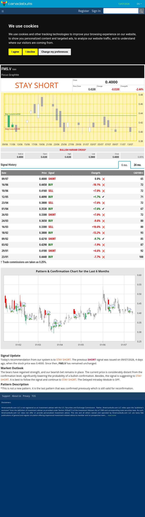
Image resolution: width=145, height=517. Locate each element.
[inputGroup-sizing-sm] (120, 11)
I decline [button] (30, 51)
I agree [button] (15, 51)
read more (112, 415)
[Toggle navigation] (3, 10)
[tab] (124, 165)
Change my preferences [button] (54, 51)
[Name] (141, 11)
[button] (140, 4)
